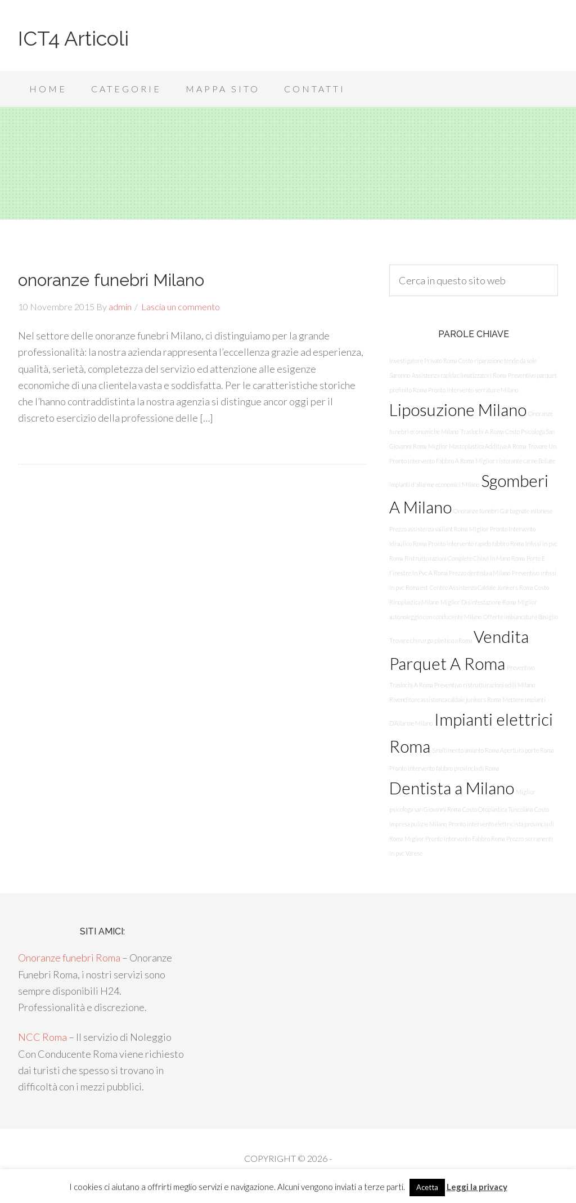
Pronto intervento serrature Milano (473, 389)
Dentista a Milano (451, 788)
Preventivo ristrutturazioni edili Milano (484, 684)
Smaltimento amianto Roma (465, 750)
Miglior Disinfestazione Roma (478, 602)
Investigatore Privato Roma (423, 360)
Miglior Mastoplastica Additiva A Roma (477, 446)
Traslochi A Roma (481, 431)
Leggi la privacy (477, 1187)
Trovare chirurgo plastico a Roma (430, 640)
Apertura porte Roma (527, 750)
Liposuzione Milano (457, 409)
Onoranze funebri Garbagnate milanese (502, 511)
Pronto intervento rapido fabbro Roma (476, 543)
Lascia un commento (180, 306)
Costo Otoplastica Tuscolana (497, 809)
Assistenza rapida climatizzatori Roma (459, 375)
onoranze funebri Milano (111, 280)
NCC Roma (42, 1037)
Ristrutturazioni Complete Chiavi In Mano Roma (464, 558)
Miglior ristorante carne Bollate (515, 460)
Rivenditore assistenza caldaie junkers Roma (445, 699)
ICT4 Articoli (73, 38)
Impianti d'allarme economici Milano (434, 484)
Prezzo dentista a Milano (479, 572)
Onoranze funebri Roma (69, 957)
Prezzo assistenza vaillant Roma (428, 529)
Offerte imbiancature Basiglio (520, 616)
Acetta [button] (427, 1187)
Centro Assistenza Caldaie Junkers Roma (481, 587)
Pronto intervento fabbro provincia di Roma (443, 768)
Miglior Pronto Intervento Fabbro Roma (454, 838)
